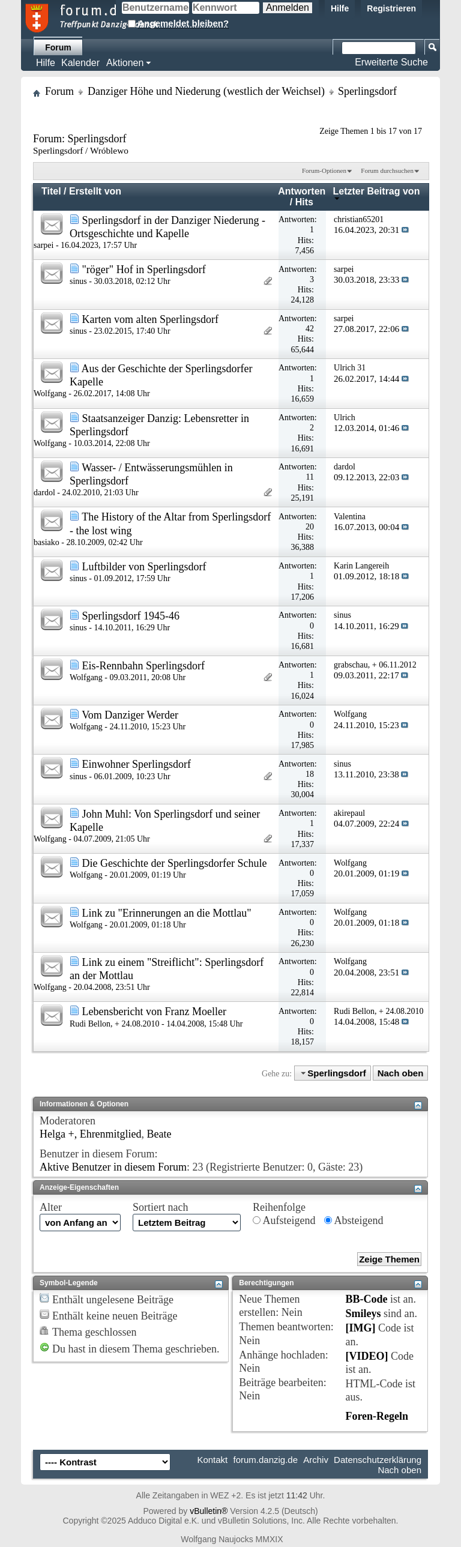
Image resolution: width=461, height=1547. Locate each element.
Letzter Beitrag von (376, 193)
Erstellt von (95, 191)
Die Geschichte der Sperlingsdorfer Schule (174, 863)
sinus (78, 281)
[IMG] (360, 1328)
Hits (304, 202)
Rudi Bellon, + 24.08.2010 (114, 1023)
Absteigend (354, 1220)
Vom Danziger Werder (130, 715)
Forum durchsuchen (387, 170)
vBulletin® (208, 1511)
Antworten (301, 191)
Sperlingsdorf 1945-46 (130, 616)
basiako (46, 542)
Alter (51, 1207)
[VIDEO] (366, 1356)
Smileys (363, 1313)
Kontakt (212, 1460)
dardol (44, 492)
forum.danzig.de (265, 1460)
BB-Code (366, 1299)
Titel (51, 191)
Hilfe (340, 8)
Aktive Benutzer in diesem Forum (113, 1167)
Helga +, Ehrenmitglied (91, 1134)
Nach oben (401, 1073)
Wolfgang (50, 393)
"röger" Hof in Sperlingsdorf (144, 270)
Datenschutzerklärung (377, 1460)
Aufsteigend (284, 1220)
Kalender (80, 63)
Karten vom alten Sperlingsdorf (150, 319)
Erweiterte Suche (391, 62)
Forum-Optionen (324, 170)
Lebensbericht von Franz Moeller (154, 1012)
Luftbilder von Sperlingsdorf (144, 567)
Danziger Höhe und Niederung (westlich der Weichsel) (206, 91)
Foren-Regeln (376, 1416)
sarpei (43, 245)
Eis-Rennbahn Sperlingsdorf (143, 666)
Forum (58, 47)
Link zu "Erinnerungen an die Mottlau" (167, 913)
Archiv (315, 1460)
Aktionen (124, 63)
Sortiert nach (160, 1207)
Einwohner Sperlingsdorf (136, 764)
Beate (159, 1134)
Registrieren (391, 8)
